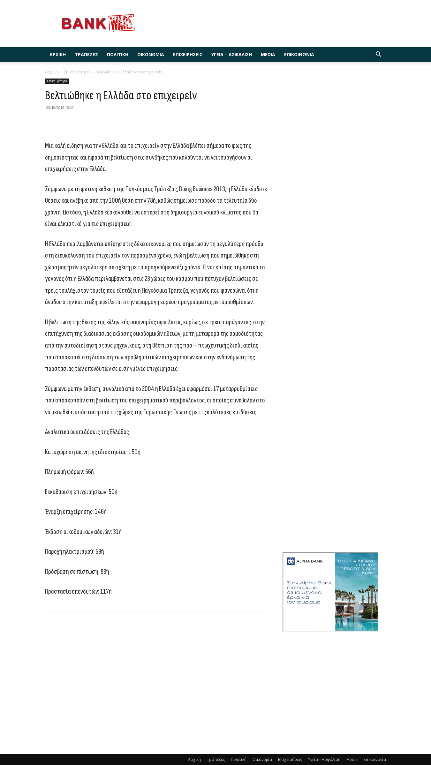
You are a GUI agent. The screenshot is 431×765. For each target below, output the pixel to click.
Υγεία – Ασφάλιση (231, 54)
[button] (378, 55)
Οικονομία (150, 54)
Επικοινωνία (299, 54)
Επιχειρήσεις (187, 54)
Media (268, 54)
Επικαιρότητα (76, 72)
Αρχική (57, 54)
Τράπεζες (86, 54)
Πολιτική (117, 54)
